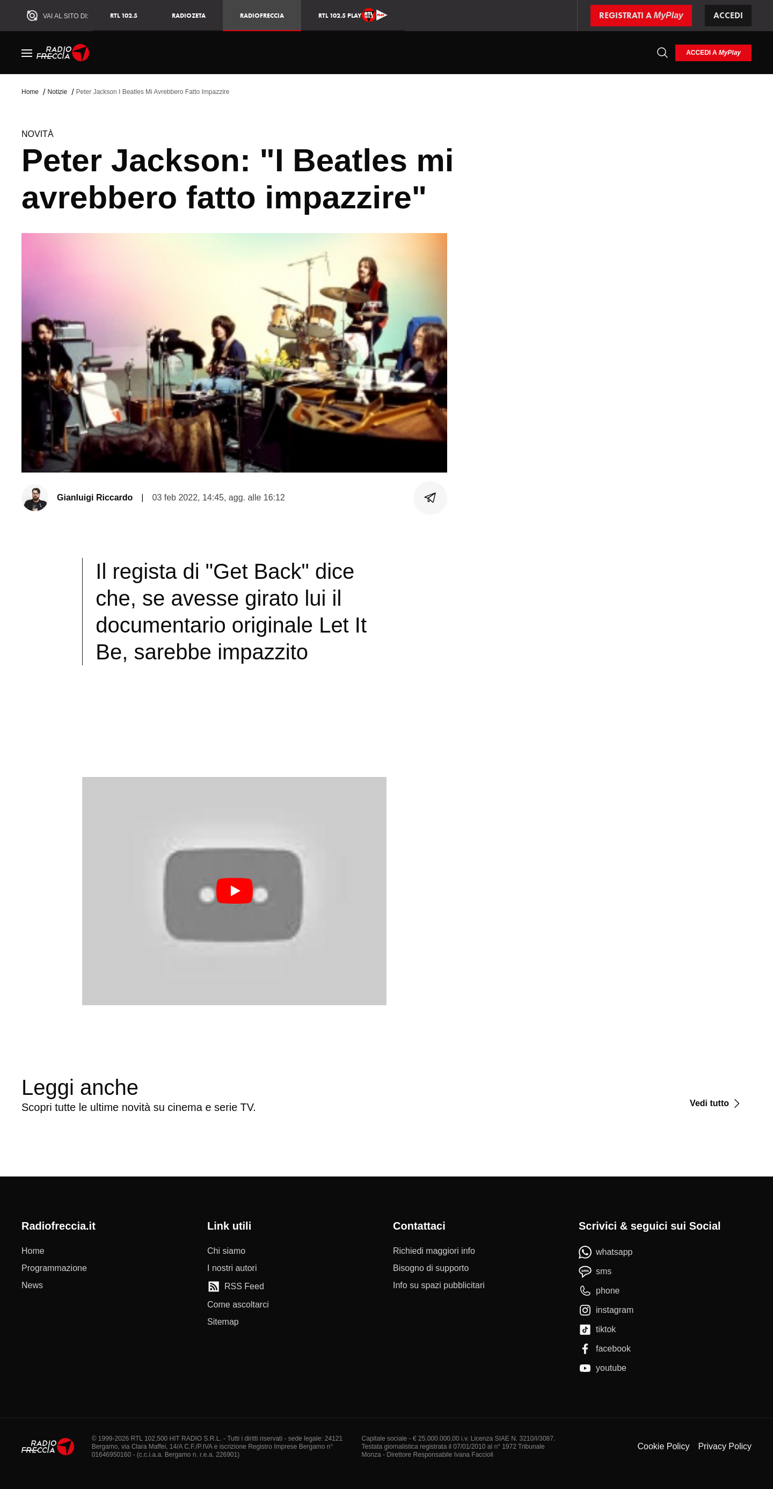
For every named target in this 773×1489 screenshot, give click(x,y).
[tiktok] (597, 1329)
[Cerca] (662, 52)
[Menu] (26, 52)
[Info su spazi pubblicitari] (439, 1285)
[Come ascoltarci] (238, 1304)
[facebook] (605, 1348)
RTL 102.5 (123, 15)
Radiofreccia (262, 15)
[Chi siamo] (226, 1251)
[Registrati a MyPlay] (641, 15)
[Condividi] (430, 498)
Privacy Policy (725, 1446)
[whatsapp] (606, 1252)
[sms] (595, 1271)
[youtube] (602, 1368)
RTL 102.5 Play (353, 15)
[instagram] (606, 1310)
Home (30, 92)
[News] (32, 1285)
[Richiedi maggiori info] (434, 1251)
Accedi (728, 15)
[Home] (63, 52)
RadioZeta (189, 15)
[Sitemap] (223, 1322)
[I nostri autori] (232, 1268)
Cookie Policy (663, 1446)
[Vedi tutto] (716, 1103)
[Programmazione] (54, 1268)
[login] (713, 53)
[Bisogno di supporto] (431, 1268)
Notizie (57, 92)
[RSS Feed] (235, 1286)
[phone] (599, 1290)
